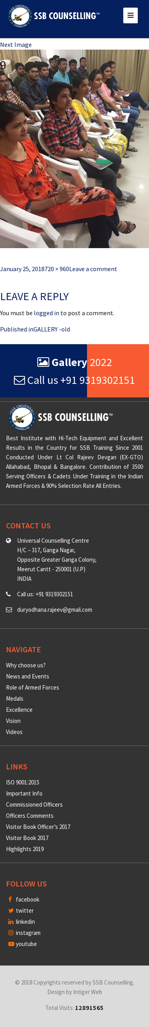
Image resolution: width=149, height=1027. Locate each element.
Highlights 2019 (25, 849)
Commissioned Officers (34, 804)
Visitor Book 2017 (27, 838)
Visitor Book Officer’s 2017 (38, 826)
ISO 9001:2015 (22, 782)
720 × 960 (57, 269)
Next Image (16, 44)
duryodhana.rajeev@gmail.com (54, 609)
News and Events (27, 676)
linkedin (21, 921)
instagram (24, 932)
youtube (22, 944)
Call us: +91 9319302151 (45, 594)
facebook (23, 899)
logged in (46, 313)
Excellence (19, 709)
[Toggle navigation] (130, 15)
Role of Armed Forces (32, 687)
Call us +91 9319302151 (74, 380)
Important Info (24, 793)
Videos (14, 732)
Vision (13, 720)
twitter (21, 910)
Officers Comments (30, 815)
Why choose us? (26, 665)
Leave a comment (93, 269)
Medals (14, 698)
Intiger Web (87, 992)
